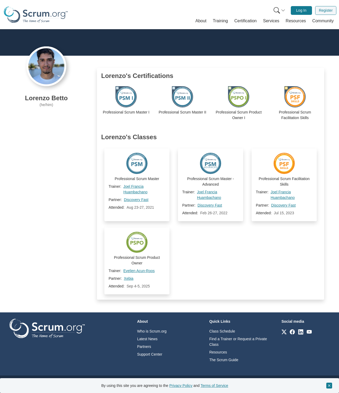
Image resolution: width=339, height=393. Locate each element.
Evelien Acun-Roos (139, 271)
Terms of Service (214, 385)
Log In (301, 10)
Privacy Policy (180, 385)
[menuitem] (279, 10)
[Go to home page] (47, 328)
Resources (218, 352)
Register (326, 10)
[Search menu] (279, 10)
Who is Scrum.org (152, 331)
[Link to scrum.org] (284, 331)
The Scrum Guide (223, 360)
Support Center (149, 354)
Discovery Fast (136, 200)
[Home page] (36, 14)
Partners (144, 346)
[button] (201, 21)
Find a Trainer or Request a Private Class (238, 342)
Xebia (128, 278)
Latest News (147, 339)
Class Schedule (222, 331)
